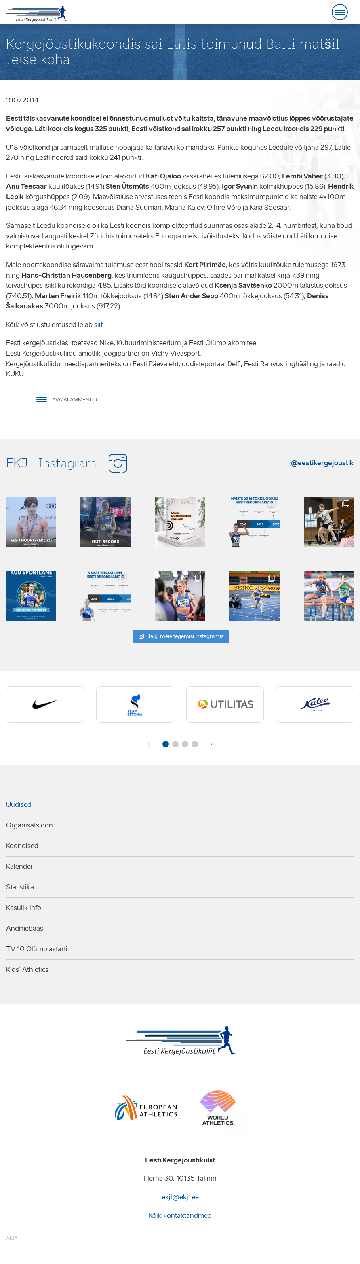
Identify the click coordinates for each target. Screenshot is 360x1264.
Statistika (20, 887)
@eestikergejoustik (322, 463)
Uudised (19, 804)
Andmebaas (24, 928)
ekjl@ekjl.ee (180, 1197)
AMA (12, 1238)
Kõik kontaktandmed (180, 1215)
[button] (165, 744)
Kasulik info (23, 908)
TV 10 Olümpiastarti (36, 949)
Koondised (22, 846)
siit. (99, 325)
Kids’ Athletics (27, 969)
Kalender (19, 866)
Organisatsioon (29, 825)
